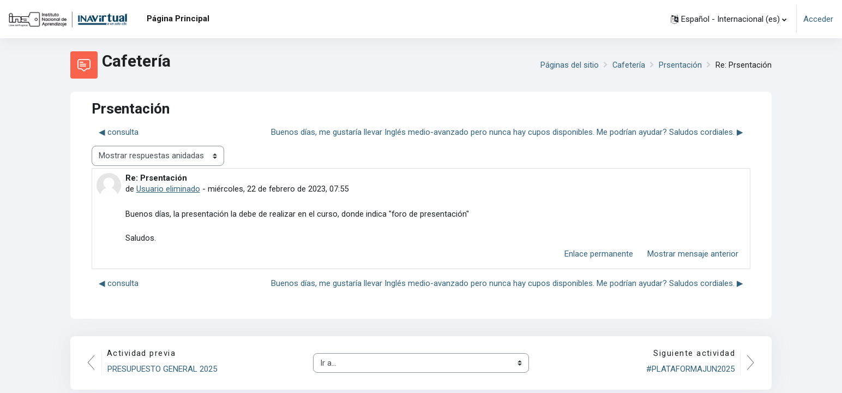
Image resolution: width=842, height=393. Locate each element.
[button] (728, 19)
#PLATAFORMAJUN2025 (690, 370)
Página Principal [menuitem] (178, 18)
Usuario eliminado (168, 189)
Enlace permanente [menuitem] (598, 255)
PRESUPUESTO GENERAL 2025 (163, 370)
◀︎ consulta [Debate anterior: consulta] (119, 132)
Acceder (818, 19)
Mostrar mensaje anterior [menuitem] (692, 255)
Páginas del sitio (569, 65)
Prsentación (680, 65)
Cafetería (628, 65)
